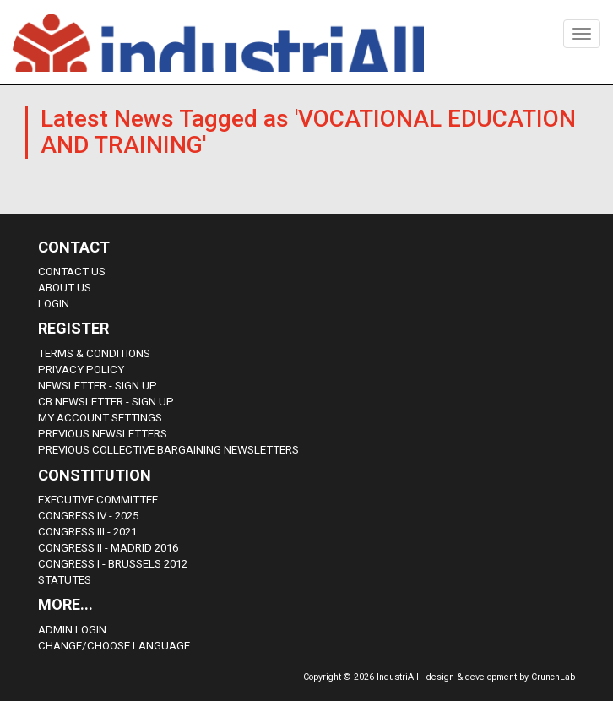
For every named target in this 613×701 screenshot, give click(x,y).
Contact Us (72, 271)
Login (53, 303)
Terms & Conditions (94, 353)
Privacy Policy (81, 369)
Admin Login (72, 629)
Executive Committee (98, 499)
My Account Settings (100, 417)
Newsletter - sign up (97, 385)
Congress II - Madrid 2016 (108, 547)
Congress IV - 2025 (88, 515)
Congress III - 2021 (87, 531)
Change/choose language (114, 645)
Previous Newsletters (102, 433)
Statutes (64, 579)
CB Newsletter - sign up (106, 401)
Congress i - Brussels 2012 (112, 563)
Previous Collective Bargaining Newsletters (168, 449)
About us (64, 287)
